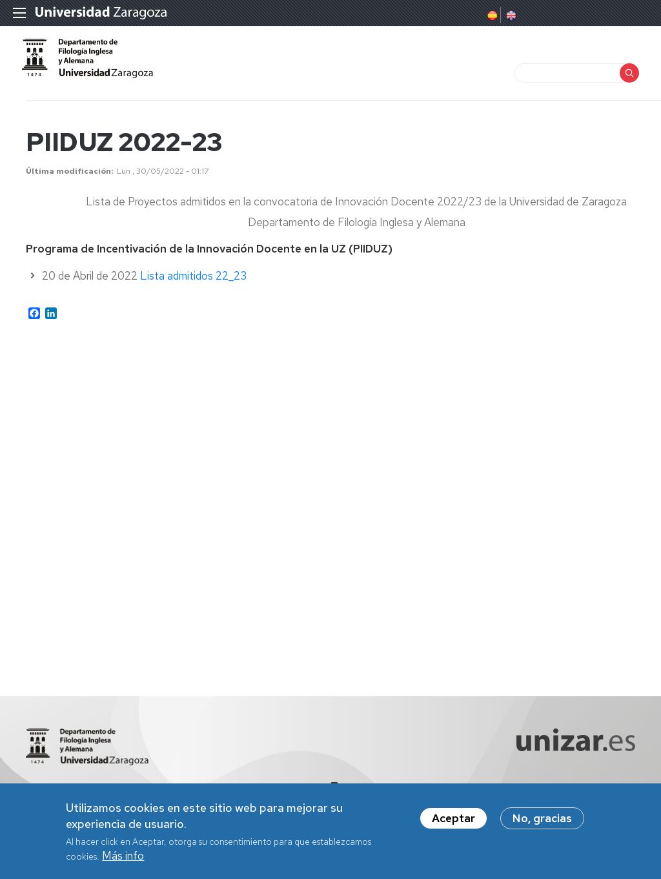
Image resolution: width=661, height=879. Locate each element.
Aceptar (453, 818)
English (510, 15)
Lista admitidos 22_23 (193, 287)
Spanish (491, 15)
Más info (123, 856)
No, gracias (542, 818)
